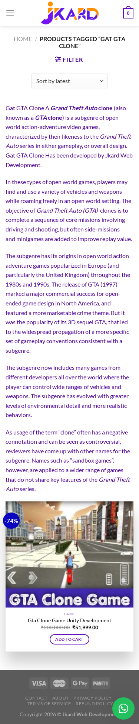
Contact (36, 698)
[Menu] (10, 13)
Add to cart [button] (69, 639)
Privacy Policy (92, 698)
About (60, 698)
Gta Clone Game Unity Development (69, 620)
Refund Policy (94, 703)
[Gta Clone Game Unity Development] (69, 554)
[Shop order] (69, 81)
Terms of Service (49, 703)
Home (23, 38)
